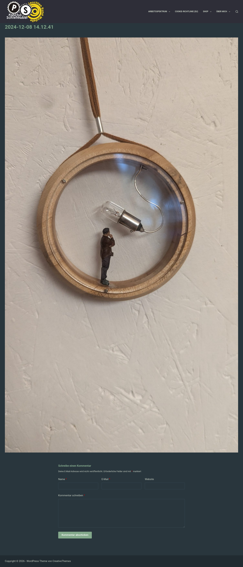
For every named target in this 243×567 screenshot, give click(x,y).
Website (149, 479)
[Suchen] (237, 11)
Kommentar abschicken (75, 534)
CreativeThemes (61, 561)
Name (62, 479)
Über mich (224, 12)
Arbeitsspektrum (159, 12)
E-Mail (106, 479)
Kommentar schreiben (71, 495)
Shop (208, 12)
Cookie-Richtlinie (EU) (186, 11)
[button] (169, 12)
